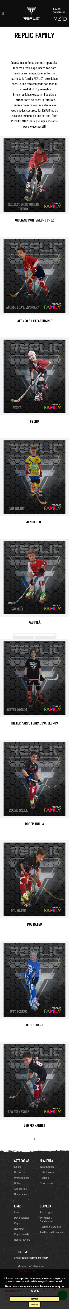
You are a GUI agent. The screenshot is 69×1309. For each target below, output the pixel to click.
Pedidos (44, 1177)
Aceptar (34, 1299)
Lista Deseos (47, 1172)
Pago (17, 1223)
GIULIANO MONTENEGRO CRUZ (34, 220)
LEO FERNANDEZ (34, 1125)
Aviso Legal (46, 1212)
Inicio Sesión (47, 1166)
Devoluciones (21, 1217)
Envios (18, 1212)
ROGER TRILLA (34, 823)
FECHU (34, 421)
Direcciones (46, 1183)
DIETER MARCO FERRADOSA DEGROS (34, 723)
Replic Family (21, 1234)
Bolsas (18, 1183)
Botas (17, 1172)
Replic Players (22, 1239)
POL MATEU (34, 924)
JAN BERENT (34, 522)
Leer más (34, 1304)
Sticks (17, 1166)
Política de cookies (50, 1227)
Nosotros (19, 1228)
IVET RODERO (34, 1025)
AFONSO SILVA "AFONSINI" (34, 320)
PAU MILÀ (34, 622)
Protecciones (22, 1177)
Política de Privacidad (52, 1232)
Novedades (20, 1194)
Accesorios (20, 1188)
